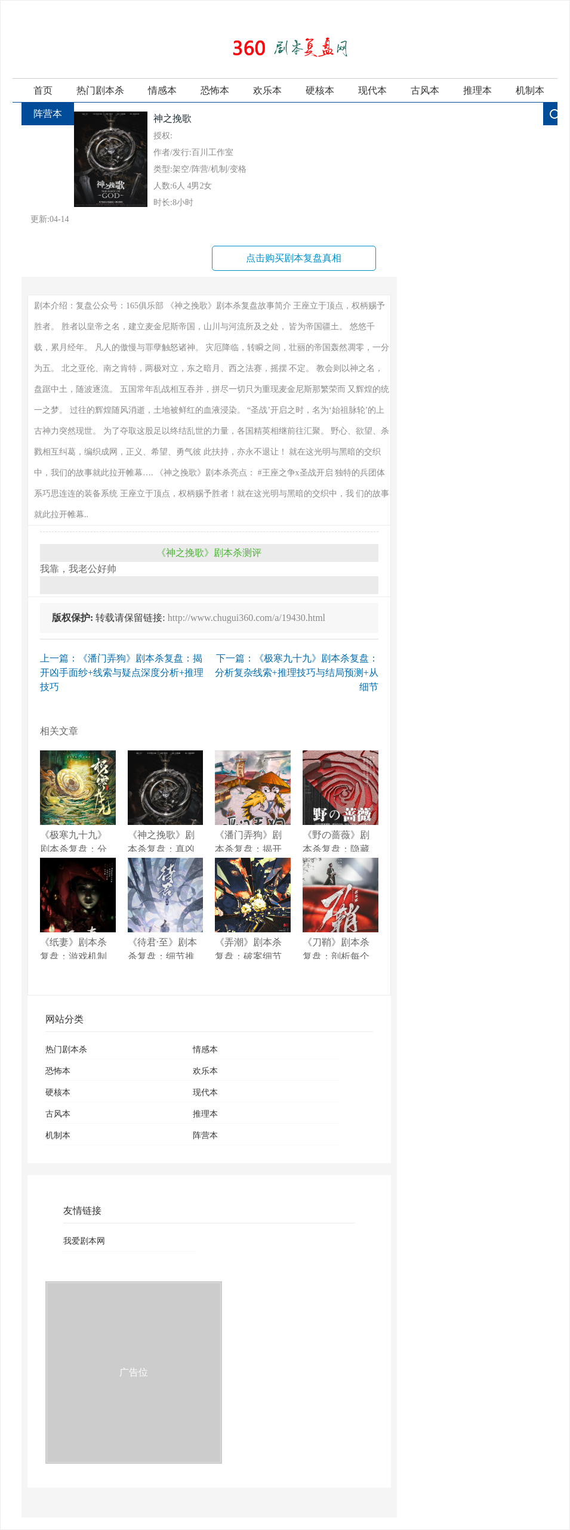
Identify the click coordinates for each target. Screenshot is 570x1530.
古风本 (425, 90)
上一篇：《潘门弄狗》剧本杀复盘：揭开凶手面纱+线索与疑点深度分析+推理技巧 (122, 672)
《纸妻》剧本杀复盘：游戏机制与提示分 (78, 908)
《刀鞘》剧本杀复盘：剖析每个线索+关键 (340, 908)
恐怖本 (215, 90)
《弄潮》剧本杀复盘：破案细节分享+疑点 (253, 908)
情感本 (162, 90)
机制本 (530, 90)
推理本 (477, 90)
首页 (43, 90)
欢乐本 (267, 90)
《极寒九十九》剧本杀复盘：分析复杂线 (78, 801)
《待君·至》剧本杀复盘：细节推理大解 (166, 908)
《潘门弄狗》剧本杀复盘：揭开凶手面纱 (253, 801)
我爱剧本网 (84, 1241)
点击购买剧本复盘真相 (293, 258)
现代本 (372, 90)
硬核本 (320, 90)
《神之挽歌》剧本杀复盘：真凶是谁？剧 (166, 801)
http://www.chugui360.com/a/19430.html (246, 618)
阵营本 (47, 114)
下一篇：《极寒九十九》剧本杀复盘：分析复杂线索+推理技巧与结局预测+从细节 (296, 672)
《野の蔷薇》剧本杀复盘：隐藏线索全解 (340, 801)
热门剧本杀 (100, 90)
